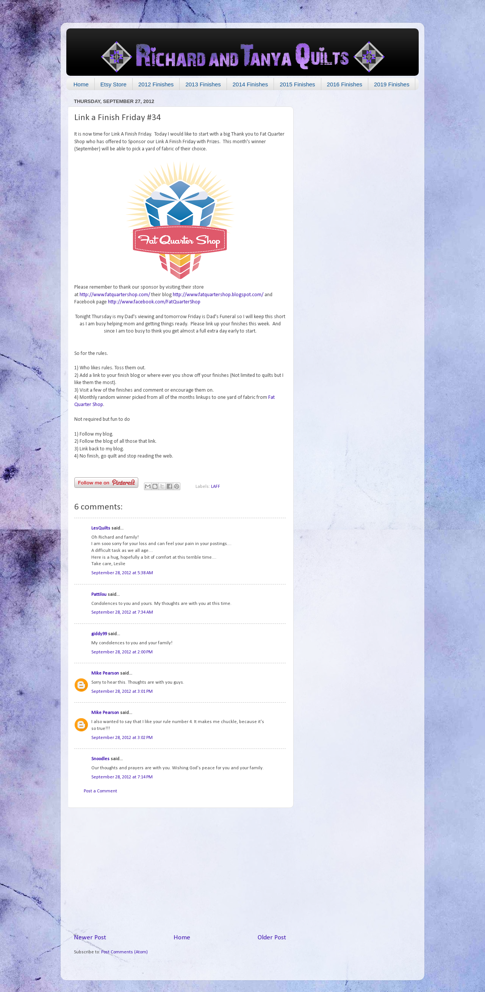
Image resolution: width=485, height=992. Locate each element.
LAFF (215, 486)
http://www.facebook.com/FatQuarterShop (154, 302)
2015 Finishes (297, 84)
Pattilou (98, 594)
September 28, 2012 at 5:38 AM (122, 573)
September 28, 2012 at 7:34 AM (122, 612)
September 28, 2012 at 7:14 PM (122, 777)
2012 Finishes (156, 84)
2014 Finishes (250, 84)
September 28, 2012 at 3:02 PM (122, 738)
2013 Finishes (203, 84)
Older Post (272, 937)
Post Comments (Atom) (124, 952)
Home (81, 84)
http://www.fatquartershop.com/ (115, 294)
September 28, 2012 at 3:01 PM (122, 691)
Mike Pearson (105, 673)
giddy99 (99, 634)
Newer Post (90, 937)
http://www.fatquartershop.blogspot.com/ (218, 294)
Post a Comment (100, 791)
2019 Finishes (391, 84)
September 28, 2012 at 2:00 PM (122, 652)
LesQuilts (100, 528)
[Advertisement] (180, 870)
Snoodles (100, 759)
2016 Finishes (344, 84)
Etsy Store (113, 84)
